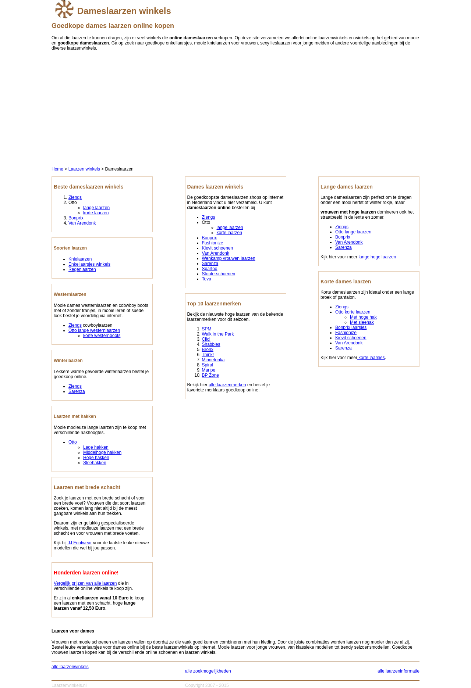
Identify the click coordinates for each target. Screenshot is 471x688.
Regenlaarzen (82, 269)
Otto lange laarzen (353, 231)
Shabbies (211, 344)
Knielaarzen (80, 259)
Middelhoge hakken (102, 452)
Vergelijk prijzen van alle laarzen (85, 583)
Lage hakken (96, 447)
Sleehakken (94, 462)
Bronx (207, 349)
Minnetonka (213, 359)
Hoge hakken (96, 457)
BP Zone (210, 375)
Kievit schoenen (217, 248)
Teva (206, 279)
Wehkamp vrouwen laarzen (228, 258)
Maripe (209, 370)
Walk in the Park (218, 334)
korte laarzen (96, 212)
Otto (72, 442)
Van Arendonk (82, 223)
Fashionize (212, 243)
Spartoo (209, 268)
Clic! (206, 339)
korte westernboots (101, 335)
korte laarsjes (371, 357)
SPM (207, 329)
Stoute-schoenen (219, 273)
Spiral (207, 365)
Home (57, 169)
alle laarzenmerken (227, 384)
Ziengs (75, 197)
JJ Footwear (79, 542)
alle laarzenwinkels (70, 666)
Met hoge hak (363, 317)
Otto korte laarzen (352, 312)
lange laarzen (96, 207)
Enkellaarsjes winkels (89, 264)
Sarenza (76, 391)
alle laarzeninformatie (398, 671)
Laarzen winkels (84, 169)
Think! (208, 354)
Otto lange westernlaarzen (94, 330)
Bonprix (76, 218)
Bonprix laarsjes (350, 327)
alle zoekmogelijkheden (208, 671)
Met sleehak (362, 322)
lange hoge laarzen (377, 256)
